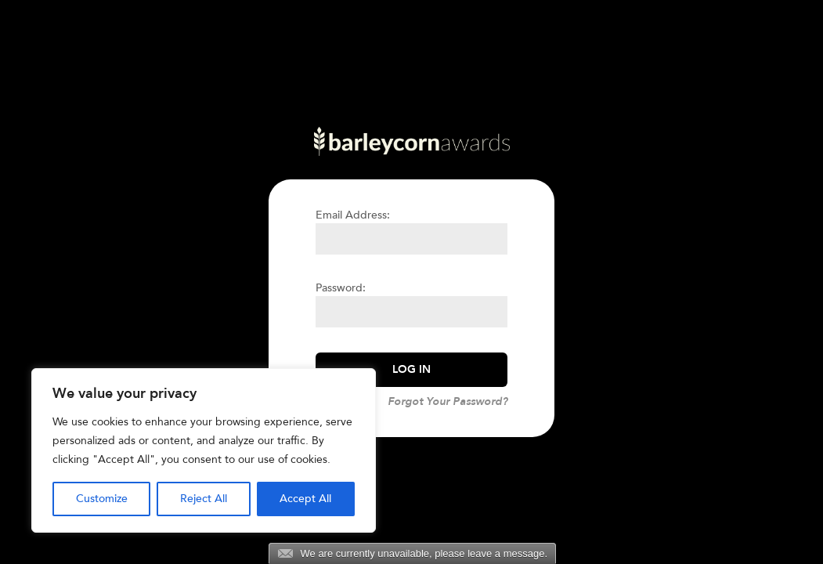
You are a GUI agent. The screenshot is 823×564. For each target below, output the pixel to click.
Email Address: (353, 215)
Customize (102, 498)
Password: (341, 287)
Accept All (305, 498)
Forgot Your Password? (447, 401)
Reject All (203, 498)
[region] (203, 450)
